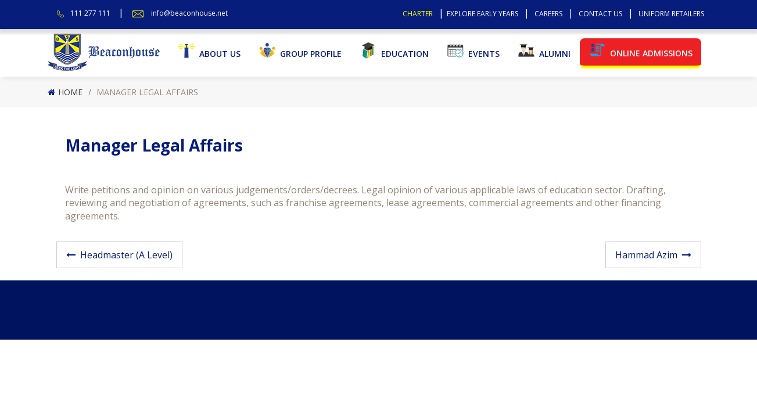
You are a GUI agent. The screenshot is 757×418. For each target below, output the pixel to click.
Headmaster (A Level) (126, 254)
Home (70, 92)
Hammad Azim (646, 254)
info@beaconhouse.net (189, 13)
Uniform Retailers (671, 14)
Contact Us (600, 14)
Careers (548, 14)
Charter (418, 14)
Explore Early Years (482, 14)
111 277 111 (90, 13)
